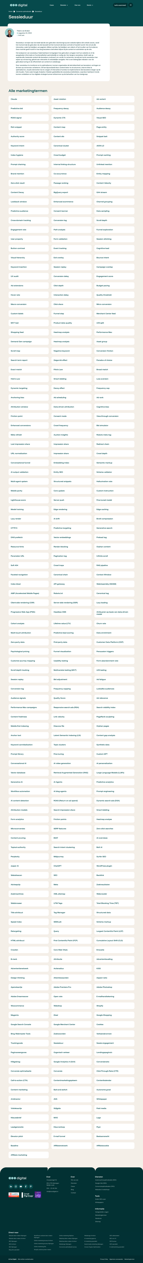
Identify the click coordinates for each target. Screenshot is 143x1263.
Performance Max (104, 332)
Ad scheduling (60, 397)
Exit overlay (59, 257)
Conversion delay (61, 276)
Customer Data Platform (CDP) (109, 642)
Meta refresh (16, 435)
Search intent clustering (64, 847)
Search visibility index (105, 707)
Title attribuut (17, 912)
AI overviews (101, 838)
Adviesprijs (15, 884)
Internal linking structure (65, 164)
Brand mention (17, 174)
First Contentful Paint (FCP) (66, 940)
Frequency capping (62, 689)
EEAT (56, 838)
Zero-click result (18, 183)
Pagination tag (60, 556)
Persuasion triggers (105, 651)
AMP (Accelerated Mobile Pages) (25, 593)
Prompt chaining (18, 164)
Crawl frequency (61, 425)
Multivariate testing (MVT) (65, 670)
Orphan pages (102, 726)
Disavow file (59, 726)
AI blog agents (60, 791)
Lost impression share (20, 444)
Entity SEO (58, 472)
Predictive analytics (105, 782)
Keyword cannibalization (22, 744)
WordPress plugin (104, 866)
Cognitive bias (102, 407)
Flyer (98, 1127)
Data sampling (102, 211)
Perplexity (15, 856)
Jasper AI (15, 866)
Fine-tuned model (104, 500)
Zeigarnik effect (60, 360)
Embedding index (61, 463)
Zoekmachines (17, 894)
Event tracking (60, 248)
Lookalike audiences (105, 689)
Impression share (61, 444)
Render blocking (61, 546)
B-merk (14, 959)
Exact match (16, 369)
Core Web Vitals (60, 950)
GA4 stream (101, 192)
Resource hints (17, 546)
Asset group (101, 341)
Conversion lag (60, 220)
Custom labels (17, 313)
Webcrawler (101, 894)
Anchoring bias (17, 397)
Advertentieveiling (104, 959)
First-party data (60, 642)
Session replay (60, 267)
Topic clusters (60, 744)
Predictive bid (17, 108)
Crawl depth (101, 453)
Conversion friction (104, 351)
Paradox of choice (104, 360)
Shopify (99, 1006)
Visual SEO (101, 118)
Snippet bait (101, 136)
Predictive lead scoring (64, 633)
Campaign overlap (104, 267)
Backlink (100, 875)
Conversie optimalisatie (23, 11)
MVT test (15, 323)
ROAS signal (16, 118)
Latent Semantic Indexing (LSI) (67, 735)
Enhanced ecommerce (63, 201)
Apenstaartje (16, 987)
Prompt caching (103, 155)
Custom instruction (105, 491)
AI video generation (62, 763)
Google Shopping (104, 1015)
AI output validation (19, 472)
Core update (59, 491)
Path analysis (59, 229)
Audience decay (103, 108)
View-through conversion (107, 416)
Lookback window (19, 201)
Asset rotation (60, 99)
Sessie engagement (105, 1043)
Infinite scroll (102, 556)
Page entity (101, 127)
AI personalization (104, 763)
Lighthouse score (18, 500)
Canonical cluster (61, 146)
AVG (55, 1099)
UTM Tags (58, 903)
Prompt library (17, 754)
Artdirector (15, 1099)
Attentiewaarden (61, 978)
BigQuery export (61, 192)
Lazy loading (102, 602)
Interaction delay (61, 295)
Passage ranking (61, 183)
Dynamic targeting (19, 388)
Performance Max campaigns (24, 707)
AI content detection (20, 800)
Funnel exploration (104, 229)
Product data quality (63, 323)
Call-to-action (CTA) (19, 1080)
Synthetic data (102, 744)
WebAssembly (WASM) (106, 584)
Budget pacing (103, 285)
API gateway (59, 584)
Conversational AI (18, 763)
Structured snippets (62, 481)
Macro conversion (18, 304)
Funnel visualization (62, 651)
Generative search (104, 528)
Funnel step (59, 313)
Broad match (102, 369)
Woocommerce (17, 1006)
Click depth (58, 285)
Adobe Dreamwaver (19, 996)
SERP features (60, 828)
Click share (58, 304)
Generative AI (17, 782)
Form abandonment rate (107, 661)
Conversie (58, 1071)
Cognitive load (102, 248)
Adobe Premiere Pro (62, 987)
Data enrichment (103, 633)
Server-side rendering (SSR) (66, 602)
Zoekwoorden (60, 1034)
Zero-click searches (104, 828)
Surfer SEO (101, 856)
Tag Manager (59, 912)
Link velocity (59, 717)
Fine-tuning (59, 754)
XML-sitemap (59, 894)
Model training (17, 509)
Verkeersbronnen (104, 1034)
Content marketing (19, 1089)
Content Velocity (103, 183)
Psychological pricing (20, 651)
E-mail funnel (59, 1136)
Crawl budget (60, 155)
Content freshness (19, 717)
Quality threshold (104, 295)
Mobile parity (16, 491)
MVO (56, 1117)
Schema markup (103, 922)
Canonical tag (102, 593)
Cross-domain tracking (21, 220)
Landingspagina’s (104, 1052)
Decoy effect (59, 388)
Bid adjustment (60, 679)
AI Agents (58, 782)
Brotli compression (104, 519)
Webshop (58, 1006)
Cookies (99, 1024)
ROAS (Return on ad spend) (66, 800)
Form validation (60, 239)
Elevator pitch (17, 1136)
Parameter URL (17, 556)
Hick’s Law (15, 379)
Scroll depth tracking (20, 670)
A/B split (100, 323)
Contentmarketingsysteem (65, 1080)
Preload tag (101, 537)
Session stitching (103, 239)
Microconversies (18, 828)
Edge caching (102, 509)
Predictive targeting (62, 528)
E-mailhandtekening (105, 996)
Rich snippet (16, 127)
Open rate (58, 996)
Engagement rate (18, 229)
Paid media (101, 1108)
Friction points (60, 819)
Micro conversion (104, 304)
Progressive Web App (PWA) (23, 612)
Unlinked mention (104, 164)
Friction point (17, 416)
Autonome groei (103, 1089)
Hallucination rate (104, 481)
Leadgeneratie (17, 1127)
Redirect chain (102, 444)
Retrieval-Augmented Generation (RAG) (71, 772)
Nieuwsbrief (16, 1117)
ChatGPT (57, 866)
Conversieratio (102, 1062)
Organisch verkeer (62, 1052)
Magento (15, 1015)
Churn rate (101, 623)
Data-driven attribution (64, 407)
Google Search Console (21, 1024)
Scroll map (15, 351)
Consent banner (61, 211)
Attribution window (19, 407)
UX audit (15, 276)
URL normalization (19, 453)
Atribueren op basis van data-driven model (112, 613)
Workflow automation (20, 791)
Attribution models (19, 810)
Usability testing (61, 661)
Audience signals (18, 698)
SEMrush (57, 922)
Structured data (103, 912)
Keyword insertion (19, 267)
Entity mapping (103, 174)
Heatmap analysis (61, 332)
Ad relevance (102, 698)
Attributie (58, 959)
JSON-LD (100, 146)
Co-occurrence (60, 174)
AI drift (57, 519)
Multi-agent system (19, 481)
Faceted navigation (19, 574)
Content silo (59, 136)
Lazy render (16, 519)
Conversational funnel (20, 463)
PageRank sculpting (105, 717)
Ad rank (99, 397)
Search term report (19, 360)
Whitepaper (101, 1099)
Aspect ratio (101, 978)
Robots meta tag (103, 435)
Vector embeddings (62, 537)
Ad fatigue (101, 679)
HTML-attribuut (17, 940)
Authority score (17, 136)
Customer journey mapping (23, 661)
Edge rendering (60, 509)
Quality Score (59, 698)
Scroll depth (101, 220)
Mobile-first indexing (20, 726)
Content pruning (18, 838)
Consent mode (60, 416)
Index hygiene (17, 155)
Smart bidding (60, 379)
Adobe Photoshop (104, 987)
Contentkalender (103, 1080)
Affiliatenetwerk (61, 1145)
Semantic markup (104, 463)
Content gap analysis (105, 735)
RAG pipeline (102, 565)
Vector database (18, 772)
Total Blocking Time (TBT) (107, 903)
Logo (98, 1117)
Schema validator (104, 472)
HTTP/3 (14, 528)
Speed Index (16, 922)
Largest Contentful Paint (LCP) (109, 931)
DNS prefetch (17, 537)
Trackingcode (17, 1043)
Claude (14, 99)
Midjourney (59, 856)
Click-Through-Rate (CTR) (107, 1071)
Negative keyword (62, 351)
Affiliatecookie (102, 1145)
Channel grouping (104, 201)
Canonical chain (61, 574)
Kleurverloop (59, 1127)
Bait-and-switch (60, 1089)
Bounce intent (102, 257)
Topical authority (18, 847)
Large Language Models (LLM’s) (110, 772)
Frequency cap (103, 388)
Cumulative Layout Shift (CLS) (109, 940)
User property (17, 239)
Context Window (103, 574)
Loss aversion (102, 379)
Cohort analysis (17, 623)
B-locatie (100, 950)
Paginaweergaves (18, 1052)
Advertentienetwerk (19, 968)
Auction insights (61, 435)
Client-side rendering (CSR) (22, 602)
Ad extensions (17, 285)
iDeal (56, 1015)
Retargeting (16, 931)
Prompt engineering (105, 791)
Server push (59, 500)
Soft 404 (14, 565)
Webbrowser (16, 903)
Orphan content (103, 546)
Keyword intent (17, 146)
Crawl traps (59, 565)
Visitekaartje (16, 1108)
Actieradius (59, 968)
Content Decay (17, 192)
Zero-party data (18, 642)
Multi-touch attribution (21, 633)
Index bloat (16, 584)
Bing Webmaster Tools (20, 1034)
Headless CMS (60, 612)
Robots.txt (58, 593)
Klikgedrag (15, 1062)
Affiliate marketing (19, 1155)
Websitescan (16, 875)
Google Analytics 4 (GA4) (64, 1062)
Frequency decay (61, 108)
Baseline (14, 1145)
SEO (55, 875)
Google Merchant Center (64, 1024)
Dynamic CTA (59, 118)
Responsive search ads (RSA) (66, 707)
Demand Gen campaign (21, 341)
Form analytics (17, 819)
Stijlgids (57, 1108)
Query (56, 931)
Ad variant (101, 99)
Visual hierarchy (18, 257)
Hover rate (15, 295)
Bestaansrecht (102, 1136)
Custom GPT (102, 754)
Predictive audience (19, 211)
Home (10, 11)
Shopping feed (17, 332)
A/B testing (101, 670)
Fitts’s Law (58, 369)
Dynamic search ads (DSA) (108, 800)
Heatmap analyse (104, 819)
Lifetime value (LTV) (62, 623)
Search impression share (64, 810)
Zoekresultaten (103, 884)
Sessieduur (58, 1043)
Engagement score (104, 276)
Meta (56, 884)
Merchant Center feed (106, 313)
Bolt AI (99, 847)
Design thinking (18, 978)
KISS (98, 968)
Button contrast (18, 248)
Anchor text (16, 735)
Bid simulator (102, 425)
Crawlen (14, 950)
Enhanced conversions (21, 425)
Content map (59, 127)
